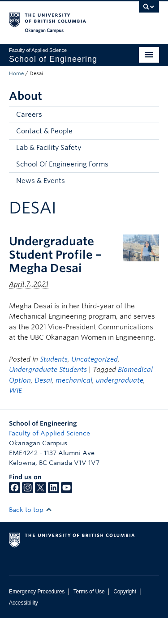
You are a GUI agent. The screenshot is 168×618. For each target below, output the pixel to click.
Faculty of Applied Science (49, 433)
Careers (29, 115)
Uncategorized (94, 359)
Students (54, 359)
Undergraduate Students (48, 370)
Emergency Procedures (37, 591)
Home (16, 73)
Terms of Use (89, 591)
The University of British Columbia (61, 18)
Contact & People (44, 131)
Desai (43, 380)
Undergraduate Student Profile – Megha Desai (55, 254)
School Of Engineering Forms (62, 164)
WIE (15, 391)
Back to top (30, 509)
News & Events (40, 181)
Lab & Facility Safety (48, 148)
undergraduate (119, 380)
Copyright (124, 591)
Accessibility (23, 603)
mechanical (74, 380)
